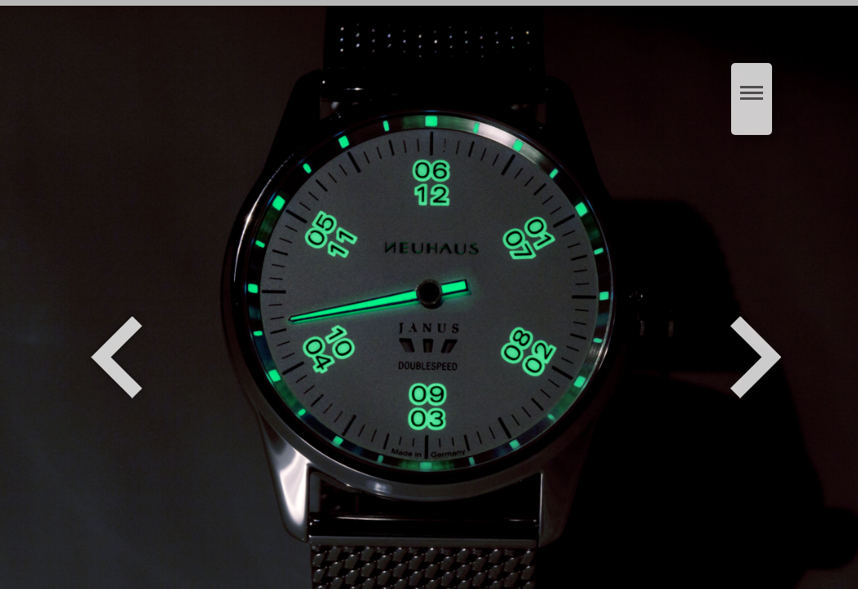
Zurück (116, 357)
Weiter (757, 357)
